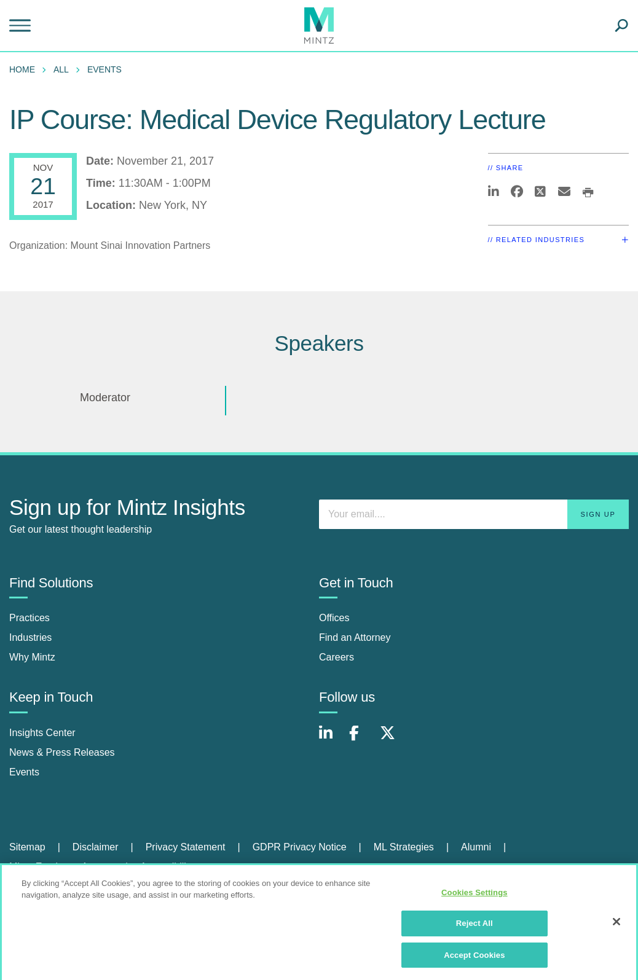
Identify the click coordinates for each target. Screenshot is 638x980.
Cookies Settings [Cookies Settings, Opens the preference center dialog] (474, 896)
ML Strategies (404, 847)
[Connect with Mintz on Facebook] (361, 739)
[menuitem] (25, 69)
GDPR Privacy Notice (300, 847)
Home (22, 69)
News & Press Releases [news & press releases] (62, 752)
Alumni (476, 847)
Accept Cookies (474, 959)
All (61, 69)
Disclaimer (96, 847)
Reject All (474, 927)
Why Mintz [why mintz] (32, 657)
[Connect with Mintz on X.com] (392, 739)
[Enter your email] (474, 514)
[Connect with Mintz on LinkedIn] (331, 739)
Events (104, 69)
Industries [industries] (30, 637)
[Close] (616, 925)
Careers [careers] (336, 657)
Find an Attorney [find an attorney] (355, 637)
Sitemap (27, 847)
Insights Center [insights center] (42, 732)
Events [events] (24, 772)
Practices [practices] (29, 618)
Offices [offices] (334, 618)
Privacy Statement (186, 847)
